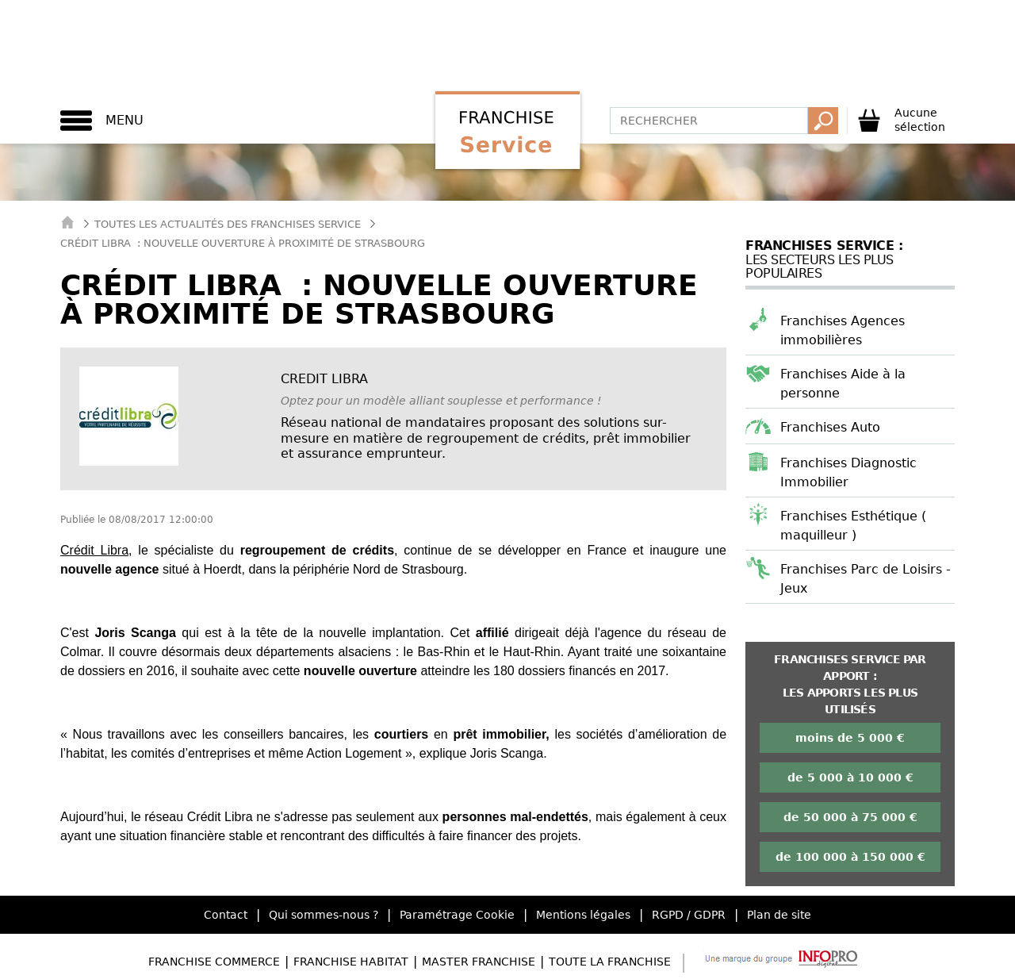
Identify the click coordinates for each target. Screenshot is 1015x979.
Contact (225, 914)
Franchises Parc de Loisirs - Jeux (865, 579)
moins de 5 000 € (850, 737)
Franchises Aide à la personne (843, 384)
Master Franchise (478, 961)
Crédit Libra (94, 550)
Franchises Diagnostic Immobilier (848, 472)
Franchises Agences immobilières (842, 330)
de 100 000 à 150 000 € (850, 856)
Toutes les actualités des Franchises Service (227, 224)
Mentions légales (583, 914)
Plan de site (779, 914)
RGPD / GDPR (689, 914)
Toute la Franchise (610, 961)
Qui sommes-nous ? (323, 914)
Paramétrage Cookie (457, 914)
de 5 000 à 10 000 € (850, 777)
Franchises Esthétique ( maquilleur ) (853, 526)
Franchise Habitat (350, 961)
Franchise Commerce (214, 961)
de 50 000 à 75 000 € (850, 817)
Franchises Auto (830, 427)
